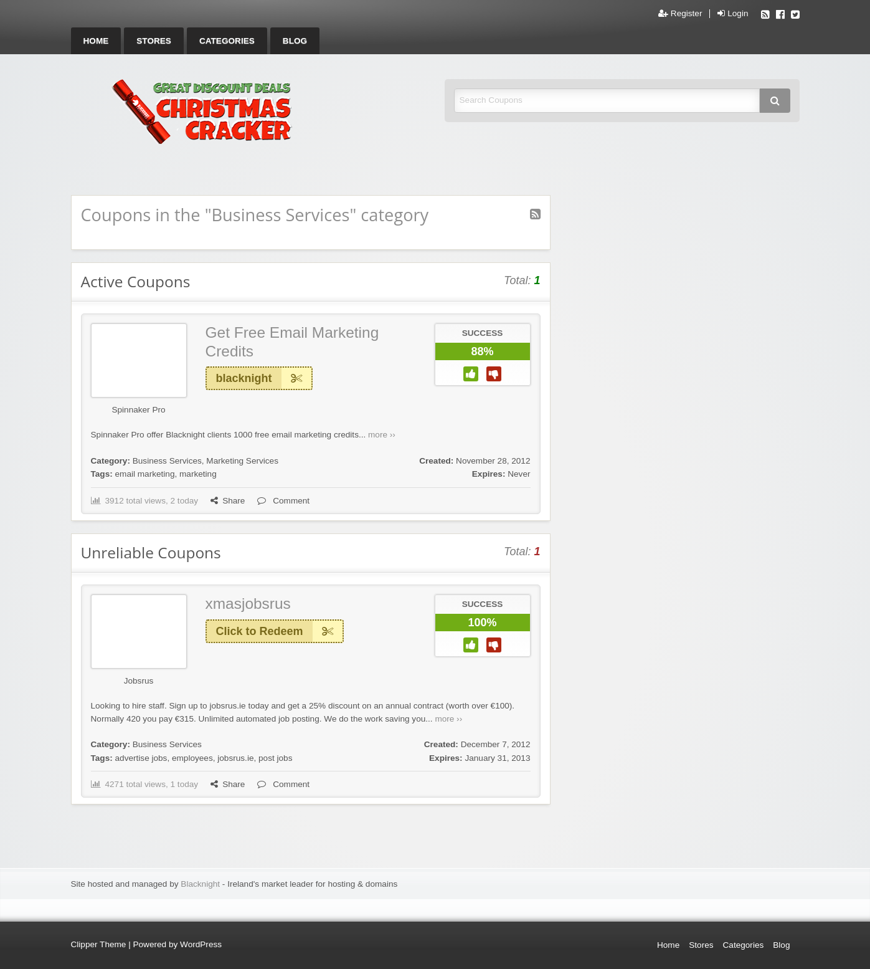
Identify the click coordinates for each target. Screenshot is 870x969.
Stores (153, 40)
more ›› (381, 434)
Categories (227, 40)
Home (96, 40)
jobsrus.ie (235, 758)
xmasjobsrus (248, 603)
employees (192, 758)
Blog (295, 40)
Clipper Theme (98, 944)
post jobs (275, 758)
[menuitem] (96, 40)
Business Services (167, 460)
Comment (283, 500)
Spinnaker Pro (138, 409)
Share (227, 500)
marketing (198, 474)
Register (680, 13)
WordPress (201, 944)
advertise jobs (141, 758)
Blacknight (200, 884)
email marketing (145, 474)
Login (732, 13)
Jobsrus (139, 680)
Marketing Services (242, 460)
